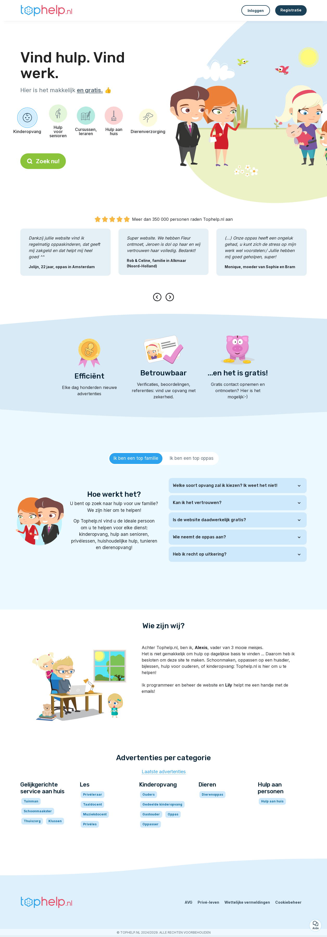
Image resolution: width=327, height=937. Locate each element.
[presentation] (158, 297)
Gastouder (151, 814)
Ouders (148, 794)
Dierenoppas (212, 794)
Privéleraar (92, 794)
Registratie (290, 10)
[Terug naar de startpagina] (46, 10)
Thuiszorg (32, 821)
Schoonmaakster (38, 811)
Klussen (55, 821)
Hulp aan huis (272, 801)
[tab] (135, 458)
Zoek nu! (43, 161)
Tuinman (31, 801)
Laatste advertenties (164, 771)
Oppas (173, 814)
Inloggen (256, 10)
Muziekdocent (94, 814)
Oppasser (150, 824)
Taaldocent (92, 804)
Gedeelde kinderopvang (162, 804)
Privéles (90, 824)
